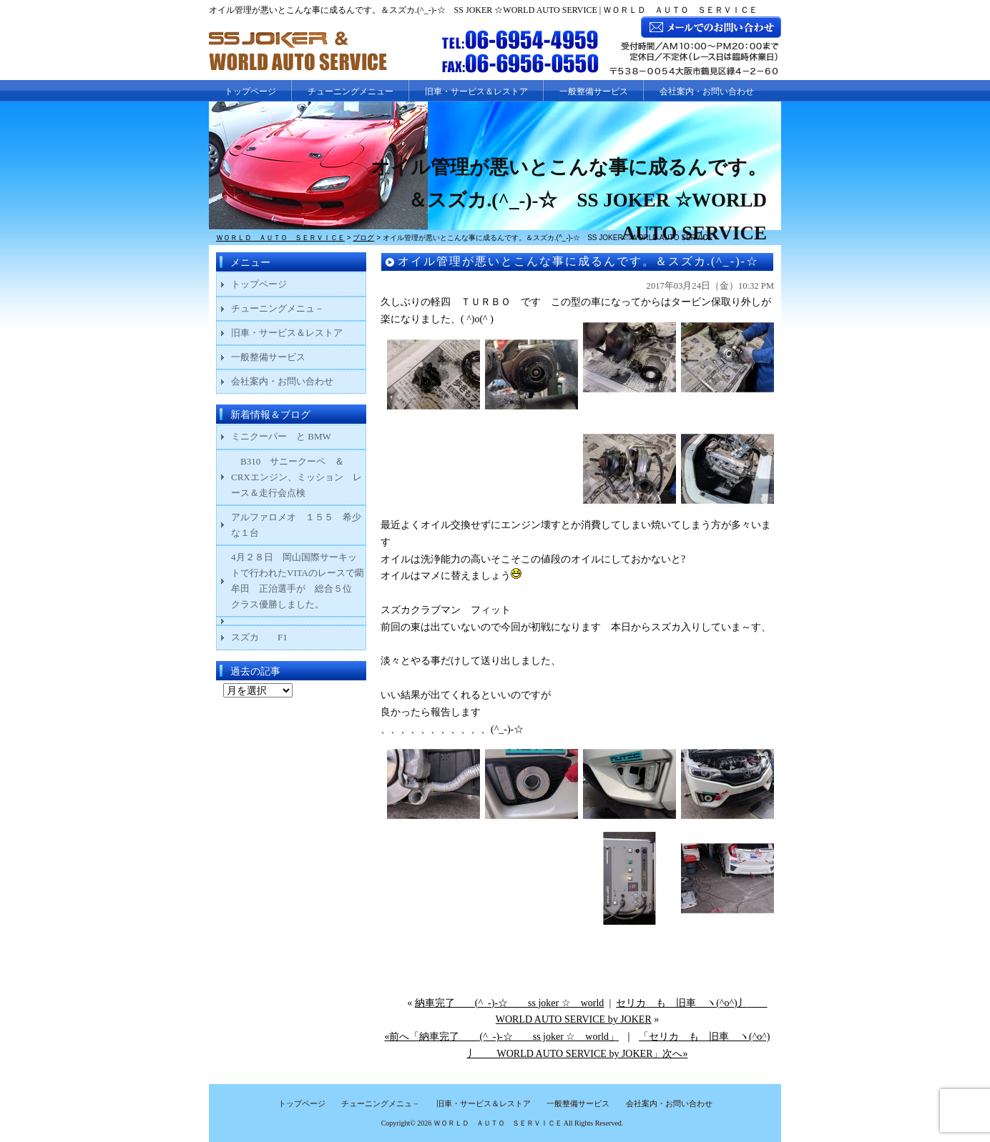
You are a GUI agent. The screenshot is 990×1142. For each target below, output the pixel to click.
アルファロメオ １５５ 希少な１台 (296, 525)
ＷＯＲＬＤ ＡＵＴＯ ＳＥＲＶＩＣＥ (497, 1123)
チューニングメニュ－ (277, 308)
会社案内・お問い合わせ (707, 91)
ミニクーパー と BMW (281, 436)
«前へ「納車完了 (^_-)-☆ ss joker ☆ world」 (501, 1036)
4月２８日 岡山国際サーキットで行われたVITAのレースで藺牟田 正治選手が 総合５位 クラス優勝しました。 (297, 581)
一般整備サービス (593, 91)
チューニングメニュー (350, 91)
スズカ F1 (268, 637)
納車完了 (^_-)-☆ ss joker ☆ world (509, 1003)
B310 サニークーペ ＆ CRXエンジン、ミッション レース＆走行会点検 (296, 477)
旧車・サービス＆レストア (476, 91)
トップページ (250, 91)
